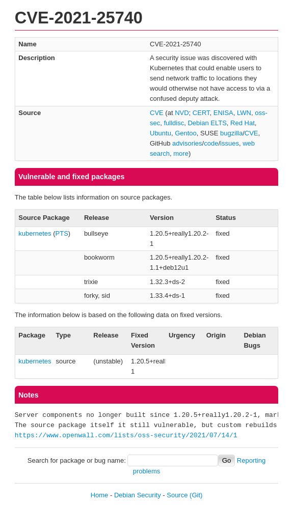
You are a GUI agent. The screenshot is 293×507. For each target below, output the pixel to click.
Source (177, 495)
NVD (182, 113)
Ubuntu (160, 133)
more (181, 153)
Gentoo (186, 133)
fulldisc (174, 123)
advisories (187, 143)
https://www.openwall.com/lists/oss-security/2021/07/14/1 (126, 435)
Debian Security (137, 495)
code (211, 143)
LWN (244, 113)
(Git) (196, 495)
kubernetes (34, 233)
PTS (62, 233)
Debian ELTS (207, 123)
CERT (201, 113)
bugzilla (231, 133)
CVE (157, 113)
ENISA (223, 113)
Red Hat (242, 123)
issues (229, 143)
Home (100, 495)
